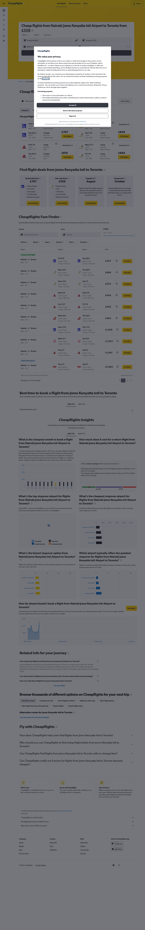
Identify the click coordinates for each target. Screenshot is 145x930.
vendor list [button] (45, 79)
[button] (72, 105)
